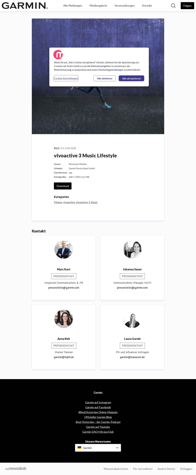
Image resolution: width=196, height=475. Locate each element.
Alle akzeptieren (131, 78)
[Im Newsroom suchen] (173, 5)
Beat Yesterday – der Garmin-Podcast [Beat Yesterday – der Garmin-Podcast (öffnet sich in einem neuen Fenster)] (98, 422)
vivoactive (69, 202)
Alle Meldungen (72, 5)
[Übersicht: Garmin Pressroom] (25, 5)
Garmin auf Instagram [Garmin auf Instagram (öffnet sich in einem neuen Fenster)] (98, 402)
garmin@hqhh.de (64, 357)
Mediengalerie (98, 5)
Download (63, 186)
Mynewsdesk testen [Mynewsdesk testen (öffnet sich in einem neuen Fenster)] (116, 468)
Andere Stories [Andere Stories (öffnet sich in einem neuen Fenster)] (166, 468)
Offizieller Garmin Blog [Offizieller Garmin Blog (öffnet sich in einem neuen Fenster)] (98, 417)
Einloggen (186, 468)
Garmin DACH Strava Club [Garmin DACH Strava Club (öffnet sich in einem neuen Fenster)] (98, 431)
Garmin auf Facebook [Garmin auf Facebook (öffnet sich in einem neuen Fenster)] (98, 407)
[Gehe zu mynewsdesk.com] (16, 468)
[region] (99, 67)
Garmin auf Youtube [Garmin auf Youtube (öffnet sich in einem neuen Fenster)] (98, 427)
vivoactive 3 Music (87, 202)
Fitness (58, 202)
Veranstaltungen (125, 5)
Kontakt (147, 5)
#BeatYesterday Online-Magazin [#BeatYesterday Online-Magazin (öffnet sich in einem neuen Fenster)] (98, 412)
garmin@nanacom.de (132, 357)
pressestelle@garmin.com (63, 287)
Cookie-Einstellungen (66, 78)
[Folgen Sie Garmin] (187, 5)
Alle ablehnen (104, 78)
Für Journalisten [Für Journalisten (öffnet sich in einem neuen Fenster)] (143, 468)
